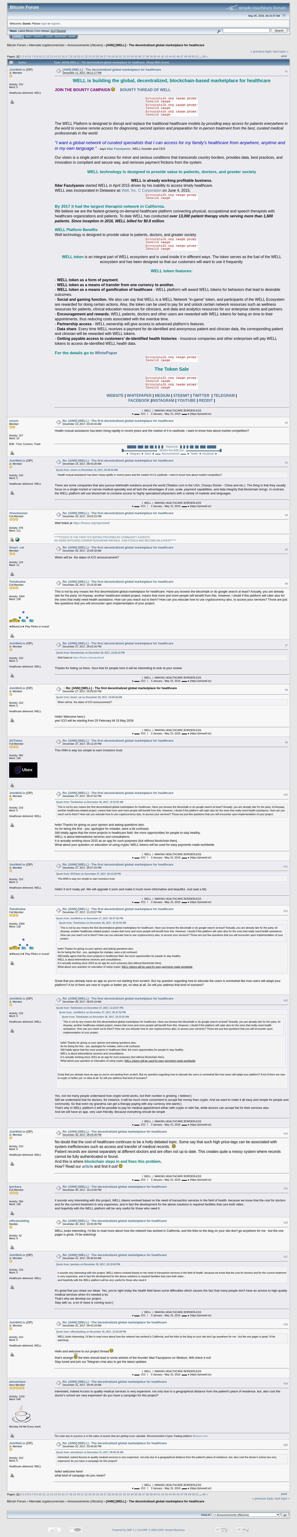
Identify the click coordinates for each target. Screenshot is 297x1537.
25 (97, 56)
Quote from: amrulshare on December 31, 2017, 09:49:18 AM (89, 1452)
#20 (286, 1444)
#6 (286, 583)
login (44, 23)
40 (155, 56)
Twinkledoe (17, 581)
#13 (286, 1000)
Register (60, 36)
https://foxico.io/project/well (91, 523)
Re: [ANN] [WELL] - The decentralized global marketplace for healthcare (115, 1131)
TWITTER (201, 396)
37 (143, 56)
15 (59, 56)
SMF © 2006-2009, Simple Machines (163, 1530)
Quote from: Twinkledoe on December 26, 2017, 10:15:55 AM (89, 802)
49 (189, 56)
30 (116, 56)
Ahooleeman (18, 513)
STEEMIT (181, 396)
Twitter (194, 453)
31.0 (53, 30)
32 (124, 56)
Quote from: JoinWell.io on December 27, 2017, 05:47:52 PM (89, 918)
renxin (13, 421)
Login (49, 36)
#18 (286, 1324)
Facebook (208, 453)
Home (18, 36)
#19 (286, 1383)
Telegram (134, 453)
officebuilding (19, 1221)
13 (51, 56)
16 (63, 56)
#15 (286, 1188)
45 (174, 56)
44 (170, 56)
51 (197, 56)
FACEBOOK (139, 400)
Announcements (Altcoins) (85, 45)
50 (193, 56)
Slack (148, 453)
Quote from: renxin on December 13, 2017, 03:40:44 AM (87, 470)
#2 (286, 422)
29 (112, 56)
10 (40, 56)
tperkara (15, 1186)
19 (74, 56)
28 (109, 56)
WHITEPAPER (139, 396)
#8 (286, 689)
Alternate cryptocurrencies (46, 45)
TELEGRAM (224, 396)
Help (28, 36)
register (55, 23)
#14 (286, 1133)
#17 (286, 1257)
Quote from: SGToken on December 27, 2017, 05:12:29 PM (88, 874)
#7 (286, 645)
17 (66, 56)
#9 (286, 742)
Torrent (61, 30)
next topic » (281, 51)
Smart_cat (16, 547)
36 (139, 56)
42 (162, 56)
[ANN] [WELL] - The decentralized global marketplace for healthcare (155, 45)
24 (93, 56)
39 (151, 56)
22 (86, 56)
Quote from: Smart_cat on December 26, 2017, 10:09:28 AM (89, 697)
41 (158, 56)
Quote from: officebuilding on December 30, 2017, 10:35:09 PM (91, 1331)
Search (38, 36)
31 (120, 56)
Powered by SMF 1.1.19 (126, 1530)
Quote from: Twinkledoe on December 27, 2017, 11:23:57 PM (89, 1008)
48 (185, 56)
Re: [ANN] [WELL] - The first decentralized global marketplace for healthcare (118, 421)
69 (203, 56)
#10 (286, 794)
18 (70, 56)
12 (47, 56)
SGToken (15, 740)
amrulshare (17, 1381)
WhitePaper (106, 352)
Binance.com (200, 1436)
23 (89, 56)
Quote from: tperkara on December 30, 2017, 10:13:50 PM (88, 1264)
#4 (286, 515)
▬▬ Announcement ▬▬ (170, 453)
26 (101, 56)
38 (147, 56)
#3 (286, 462)
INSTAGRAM (163, 400)
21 (82, 56)
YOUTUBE (186, 400)
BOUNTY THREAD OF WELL (143, 90)
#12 (286, 911)
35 (135, 56)
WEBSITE (115, 396)
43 (166, 56)
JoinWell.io (17, 69)
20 (78, 56)
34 (131, 56)
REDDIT (206, 400)
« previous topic (261, 51)
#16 (286, 1222)
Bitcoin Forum (16, 45)
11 (43, 56)
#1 (286, 71)
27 (105, 56)
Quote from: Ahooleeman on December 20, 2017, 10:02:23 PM (90, 652)
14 (55, 56)
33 (128, 56)
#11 (286, 866)
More (72, 36)
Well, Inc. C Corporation (142, 190)
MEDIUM (162, 396)
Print (284, 56)
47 (181, 56)
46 (178, 56)
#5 (286, 549)
